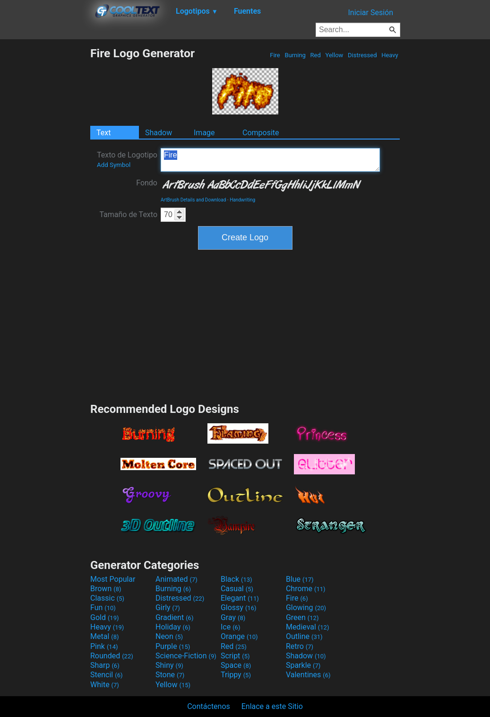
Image (204, 132)
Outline (304, 636)
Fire (275, 55)
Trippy (236, 674)
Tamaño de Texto (128, 214)
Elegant (240, 598)
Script (235, 655)
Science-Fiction (185, 655)
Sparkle (303, 665)
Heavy (390, 55)
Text (103, 132)
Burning (295, 55)
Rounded (111, 655)
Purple (172, 646)
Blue (300, 579)
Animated (176, 579)
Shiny (169, 665)
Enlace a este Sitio (272, 706)
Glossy (239, 607)
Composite (260, 132)
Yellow (334, 55)
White (104, 684)
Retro (299, 646)
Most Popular (113, 579)
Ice (230, 626)
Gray (233, 617)
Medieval (307, 626)
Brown (105, 588)
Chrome (306, 588)
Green (302, 617)
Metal (104, 636)
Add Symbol (113, 164)
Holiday (172, 626)
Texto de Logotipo (127, 159)
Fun (103, 607)
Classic (107, 598)
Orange (239, 636)
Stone (169, 674)
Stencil (106, 674)
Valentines (308, 674)
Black (236, 579)
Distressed (362, 55)
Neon (169, 636)
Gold (104, 617)
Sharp (105, 665)
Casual (237, 588)
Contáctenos (208, 706)
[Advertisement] (45, 188)
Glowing (306, 607)
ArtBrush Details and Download (193, 199)
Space (236, 665)
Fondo (146, 182)
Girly (167, 607)
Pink (104, 646)
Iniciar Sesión (370, 12)
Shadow (158, 132)
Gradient (174, 617)
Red (315, 55)
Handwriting (242, 199)
